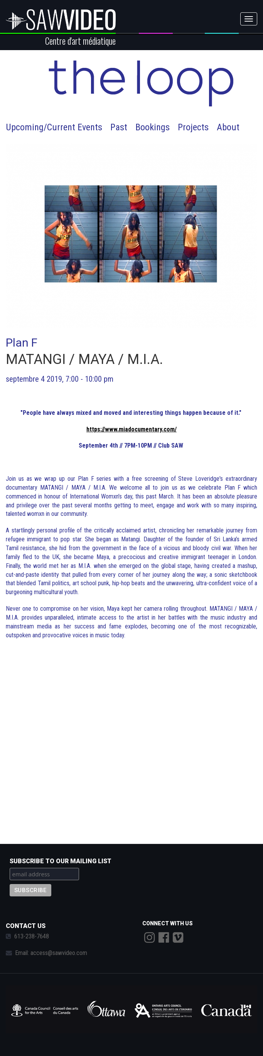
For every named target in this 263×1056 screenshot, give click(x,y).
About (228, 127)
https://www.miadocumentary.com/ (131, 429)
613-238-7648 (31, 936)
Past (118, 127)
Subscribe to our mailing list (60, 861)
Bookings (152, 127)
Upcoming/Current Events (54, 127)
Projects (193, 127)
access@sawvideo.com (58, 953)
